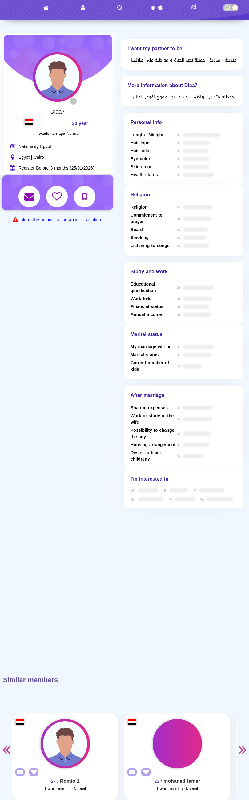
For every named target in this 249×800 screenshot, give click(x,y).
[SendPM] (18, 772)
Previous (6, 749)
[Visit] (65, 743)
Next (242, 749)
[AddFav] (32, 772)
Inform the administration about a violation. (60, 220)
